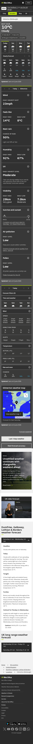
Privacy (3, 715)
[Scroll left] (24, 56)
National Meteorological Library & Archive (13, 683)
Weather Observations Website (10, 687)
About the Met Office (7, 702)
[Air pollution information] (28, 231)
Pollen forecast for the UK (11, 275)
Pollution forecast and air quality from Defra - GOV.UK (15, 249)
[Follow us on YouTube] (8, 729)
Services (3, 699)
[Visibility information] (28, 191)
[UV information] (28, 166)
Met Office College (6, 680)
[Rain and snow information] (29, 367)
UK (26, 13)
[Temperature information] (29, 346)
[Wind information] (29, 311)
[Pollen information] (28, 258)
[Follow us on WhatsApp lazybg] (28, 729)
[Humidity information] (28, 149)
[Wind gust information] (28, 95)
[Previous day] (4, 89)
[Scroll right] (29, 56)
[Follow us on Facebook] (12, 729)
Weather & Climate (6, 693)
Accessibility (4, 708)
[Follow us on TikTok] (16, 729)
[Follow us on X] (4, 729)
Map (20, 13)
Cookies (3, 710)
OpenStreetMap (26, 417)
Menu (28, 2)
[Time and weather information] (29, 298)
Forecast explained (25, 432)
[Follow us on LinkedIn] (24, 729)
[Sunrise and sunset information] (28, 210)
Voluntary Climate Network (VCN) (10, 690)
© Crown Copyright (16, 733)
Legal (2, 713)
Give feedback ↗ (12, 7)
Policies (3, 705)
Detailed (12, 13)
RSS (2, 718)
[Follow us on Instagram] (20, 729)
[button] (16, 403)
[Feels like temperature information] (28, 112)
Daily (4, 13)
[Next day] (9, 89)
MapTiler (18, 417)
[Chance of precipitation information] (28, 129)
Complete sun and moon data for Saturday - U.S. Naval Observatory (14, 223)
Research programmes (7, 696)
